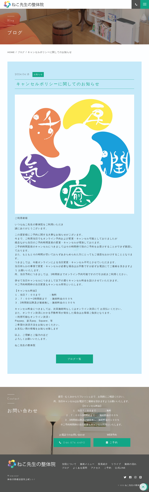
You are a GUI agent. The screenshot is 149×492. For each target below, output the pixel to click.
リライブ (116, 464)
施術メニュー (87, 464)
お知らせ (38, 74)
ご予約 (107, 468)
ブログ (65, 468)
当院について (69, 464)
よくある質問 (80, 468)
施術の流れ (131, 464)
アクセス (96, 468)
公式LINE (120, 468)
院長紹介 (103, 464)
